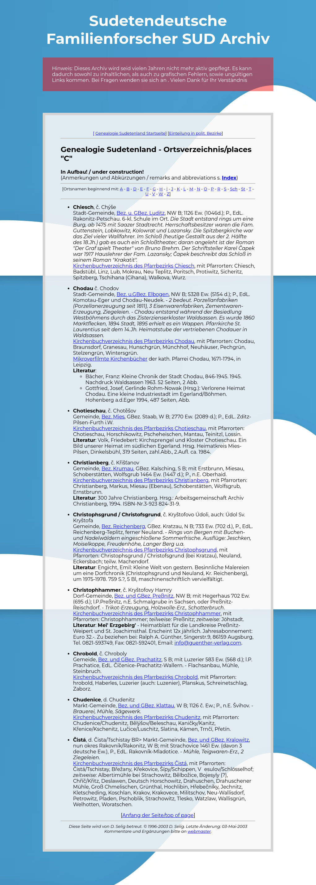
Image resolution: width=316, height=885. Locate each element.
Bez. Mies (113, 417)
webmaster (199, 831)
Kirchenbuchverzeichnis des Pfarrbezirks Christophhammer (147, 613)
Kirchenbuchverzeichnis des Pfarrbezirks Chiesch (133, 266)
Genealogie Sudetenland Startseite (130, 133)
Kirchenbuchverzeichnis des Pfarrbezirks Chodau (133, 341)
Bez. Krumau (117, 469)
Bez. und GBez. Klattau (146, 706)
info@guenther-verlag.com (207, 643)
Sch (233, 188)
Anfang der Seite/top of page (157, 815)
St (243, 188)
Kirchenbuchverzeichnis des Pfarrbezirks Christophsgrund (145, 550)
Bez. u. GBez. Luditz (141, 213)
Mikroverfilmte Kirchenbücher (110, 359)
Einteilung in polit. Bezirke (195, 133)
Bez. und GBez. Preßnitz (143, 596)
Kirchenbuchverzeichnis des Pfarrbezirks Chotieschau (139, 428)
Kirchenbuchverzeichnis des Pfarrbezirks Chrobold (135, 677)
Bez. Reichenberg (123, 526)
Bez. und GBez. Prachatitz (130, 660)
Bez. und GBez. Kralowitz (218, 740)
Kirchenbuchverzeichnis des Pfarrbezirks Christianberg (141, 480)
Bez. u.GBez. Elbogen (143, 294)
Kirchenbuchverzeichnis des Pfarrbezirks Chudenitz (136, 717)
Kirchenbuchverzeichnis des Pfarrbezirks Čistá (130, 763)
